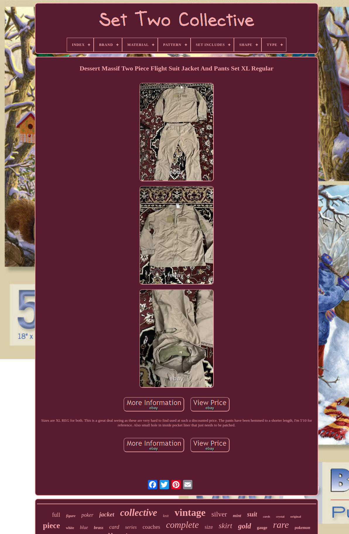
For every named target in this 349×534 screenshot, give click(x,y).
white (70, 528)
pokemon (302, 528)
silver (219, 514)
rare (281, 524)
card (114, 527)
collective (138, 512)
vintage (190, 512)
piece (51, 525)
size (209, 527)
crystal (280, 516)
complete (182, 525)
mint (237, 515)
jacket (106, 514)
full (56, 514)
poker (87, 515)
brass (99, 527)
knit (166, 516)
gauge (262, 528)
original (295, 516)
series (131, 527)
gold (244, 526)
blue (84, 527)
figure (71, 516)
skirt (225, 525)
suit (252, 514)
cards (266, 516)
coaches (151, 527)
